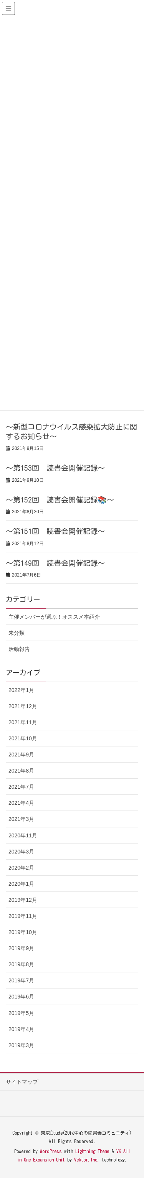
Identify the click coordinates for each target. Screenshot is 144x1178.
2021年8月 (21, 771)
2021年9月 (21, 754)
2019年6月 (21, 996)
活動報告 (19, 649)
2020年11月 (22, 835)
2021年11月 (22, 722)
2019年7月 (21, 980)
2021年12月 (22, 706)
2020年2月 (21, 868)
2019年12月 (22, 900)
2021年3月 (21, 819)
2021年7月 (21, 787)
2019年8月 (21, 964)
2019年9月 (21, 948)
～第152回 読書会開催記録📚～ (60, 499)
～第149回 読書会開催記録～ (55, 563)
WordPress (51, 1151)
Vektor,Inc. (86, 1159)
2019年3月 (21, 1045)
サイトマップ (22, 1082)
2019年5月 (21, 1013)
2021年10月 (22, 738)
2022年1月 (21, 690)
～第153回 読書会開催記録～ (55, 467)
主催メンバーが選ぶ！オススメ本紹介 (54, 617)
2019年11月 (22, 916)
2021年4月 (21, 803)
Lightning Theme (92, 1151)
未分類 (16, 633)
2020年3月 (21, 851)
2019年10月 (22, 932)
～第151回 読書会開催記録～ (55, 531)
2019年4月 (21, 1029)
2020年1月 (21, 884)
